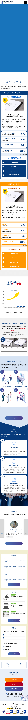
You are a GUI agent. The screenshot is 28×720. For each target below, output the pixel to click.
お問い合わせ (14, 688)
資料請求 (14, 684)
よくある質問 (7, 665)
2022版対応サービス (14, 266)
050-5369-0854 (14, 693)
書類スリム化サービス (14, 171)
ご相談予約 (14, 679)
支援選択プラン (14, 162)
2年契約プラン (14, 166)
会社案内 (20, 665)
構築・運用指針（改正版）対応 (14, 175)
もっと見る (14, 543)
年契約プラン (14, 258)
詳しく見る (14, 418)
